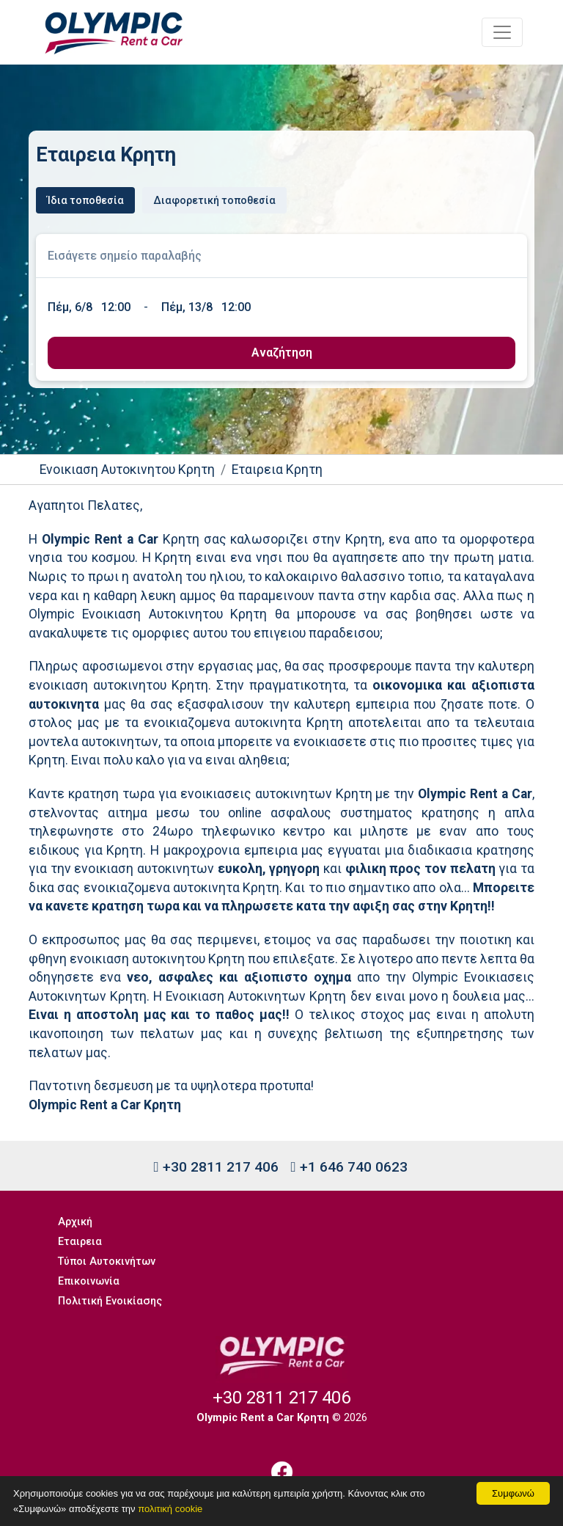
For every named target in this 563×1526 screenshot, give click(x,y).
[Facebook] (281, 1472)
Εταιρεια (80, 1241)
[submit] (281, 353)
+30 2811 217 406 (215, 1166)
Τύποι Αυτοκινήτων (106, 1261)
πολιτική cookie (170, 1508)
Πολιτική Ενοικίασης (110, 1301)
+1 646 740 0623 (349, 1166)
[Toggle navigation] (502, 32)
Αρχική (75, 1222)
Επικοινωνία (88, 1281)
